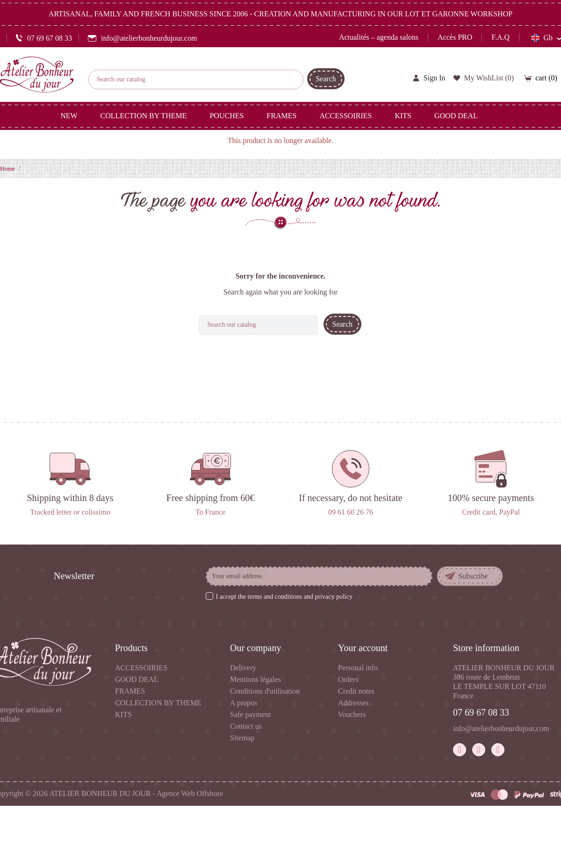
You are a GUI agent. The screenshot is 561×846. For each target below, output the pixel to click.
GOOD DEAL (136, 679)
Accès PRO (455, 37)
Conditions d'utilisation (265, 691)
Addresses (353, 703)
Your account (363, 648)
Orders (348, 679)
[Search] (195, 79)
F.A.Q (500, 37)
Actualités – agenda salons (378, 37)
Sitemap (242, 738)
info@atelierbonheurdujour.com (501, 728)
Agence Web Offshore (190, 793)
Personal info (358, 668)
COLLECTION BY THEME (158, 703)
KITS (123, 714)
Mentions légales (255, 679)
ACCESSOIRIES (141, 668)
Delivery (243, 668)
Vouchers (352, 714)
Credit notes (356, 691)
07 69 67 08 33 (481, 712)
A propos (243, 703)
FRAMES (130, 691)
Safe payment (250, 714)
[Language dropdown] (546, 38)
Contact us (246, 726)
